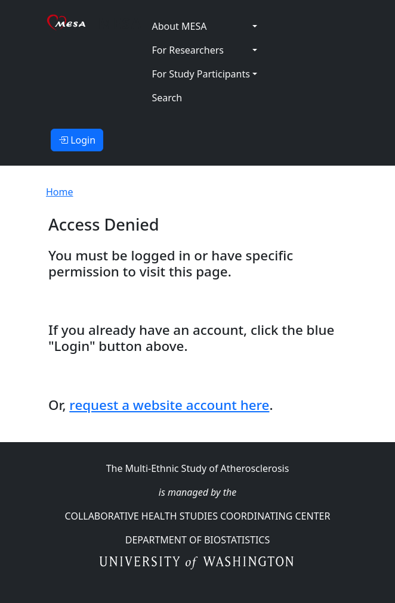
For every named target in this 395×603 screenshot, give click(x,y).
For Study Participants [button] (200, 73)
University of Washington (198, 564)
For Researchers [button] (188, 50)
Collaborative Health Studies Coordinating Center (198, 516)
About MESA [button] (179, 26)
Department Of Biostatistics (197, 539)
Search (167, 97)
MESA (120, 23)
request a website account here (169, 405)
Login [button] (76, 140)
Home (59, 191)
